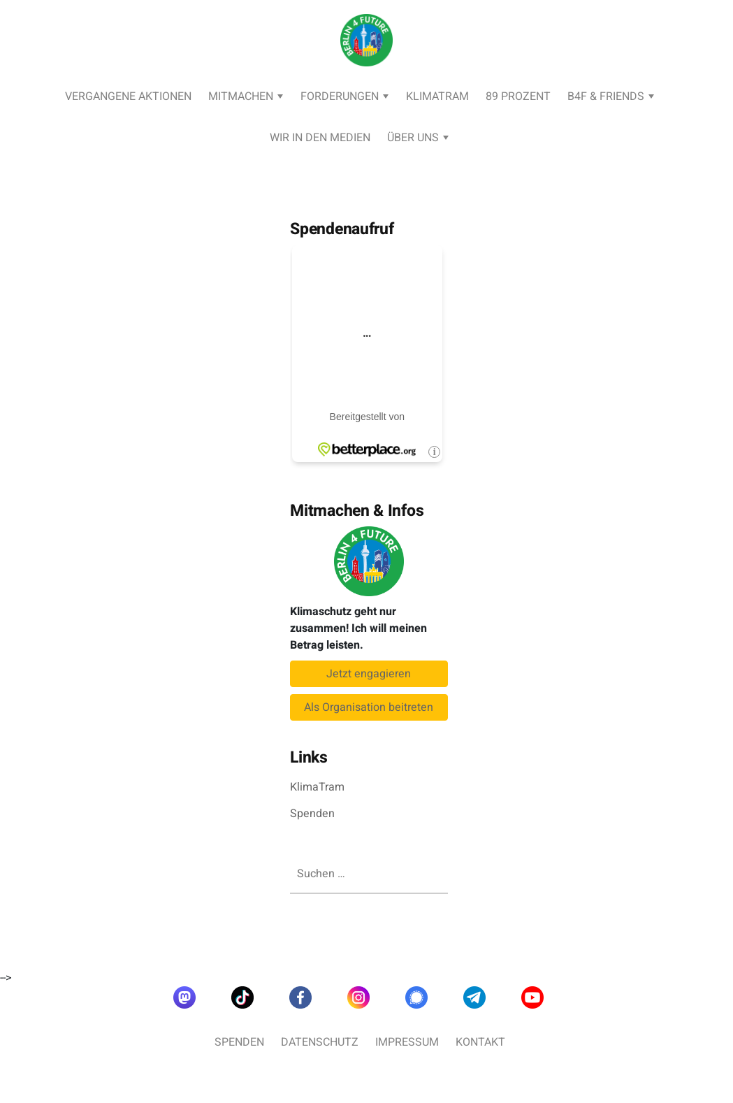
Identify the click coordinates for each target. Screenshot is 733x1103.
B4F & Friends (605, 96)
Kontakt (480, 1042)
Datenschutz (319, 1042)
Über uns (413, 137)
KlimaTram (437, 96)
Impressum (407, 1042)
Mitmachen (240, 96)
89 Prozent (518, 96)
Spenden (312, 813)
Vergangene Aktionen (128, 96)
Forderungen (339, 96)
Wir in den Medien (320, 137)
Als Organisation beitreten (368, 707)
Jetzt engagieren (368, 673)
